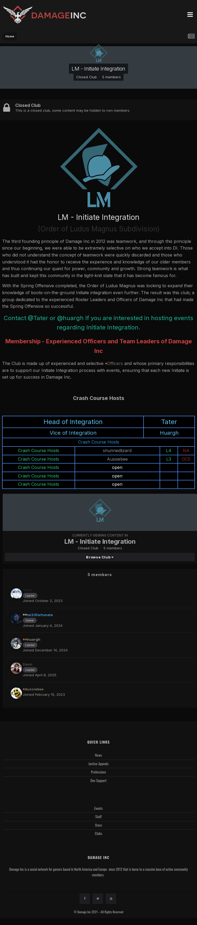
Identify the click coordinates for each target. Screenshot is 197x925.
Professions (98, 772)
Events (98, 808)
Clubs (98, 833)
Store (98, 825)
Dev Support (98, 780)
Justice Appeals (98, 763)
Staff (98, 816)
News (98, 755)
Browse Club (99, 557)
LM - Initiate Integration (98, 68)
